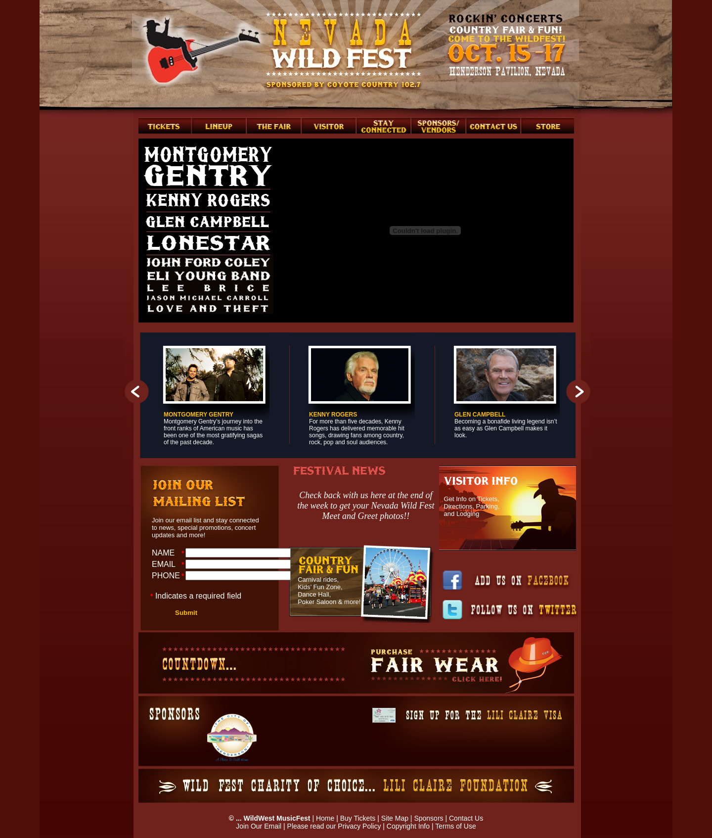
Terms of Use (455, 826)
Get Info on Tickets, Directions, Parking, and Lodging (472, 506)
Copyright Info (408, 826)
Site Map (394, 818)
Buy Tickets (358, 818)
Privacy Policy (359, 826)
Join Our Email (258, 826)
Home (325, 818)
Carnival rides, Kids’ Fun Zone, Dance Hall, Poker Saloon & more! (329, 590)
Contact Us (466, 818)
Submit (186, 612)
